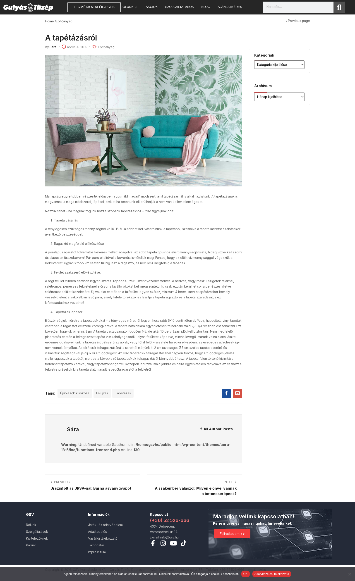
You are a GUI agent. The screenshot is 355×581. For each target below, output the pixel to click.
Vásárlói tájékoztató (103, 538)
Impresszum (97, 552)
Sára (53, 47)
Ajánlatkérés (230, 7)
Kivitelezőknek (37, 538)
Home (49, 21)
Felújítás (102, 393)
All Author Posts (218, 429)
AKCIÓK (152, 7)
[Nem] (349, 574)
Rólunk (129, 7)
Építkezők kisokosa (74, 393)
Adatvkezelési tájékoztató (271, 574)
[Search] (339, 7)
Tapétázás (123, 393)
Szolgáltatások (179, 7)
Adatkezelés (97, 531)
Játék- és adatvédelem (105, 525)
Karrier (31, 545)
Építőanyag (64, 21)
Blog (205, 7)
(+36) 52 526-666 (169, 520)
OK (245, 574)
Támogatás (96, 545)
